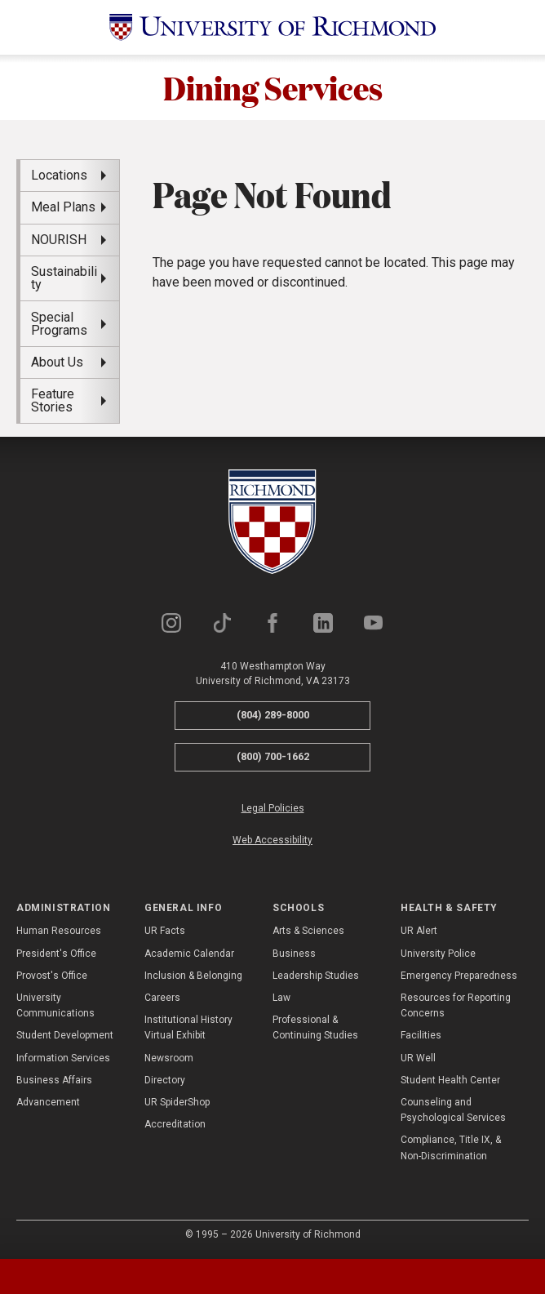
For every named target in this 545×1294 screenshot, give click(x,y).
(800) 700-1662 (273, 757)
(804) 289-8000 (273, 715)
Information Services (63, 1058)
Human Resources (58, 931)
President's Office (56, 953)
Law (281, 997)
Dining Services (273, 87)
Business (294, 953)
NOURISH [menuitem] (58, 239)
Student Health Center (450, 1080)
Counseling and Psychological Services (453, 1109)
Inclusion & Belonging (193, 975)
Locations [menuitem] (59, 175)
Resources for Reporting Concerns (456, 1005)
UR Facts (164, 931)
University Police (438, 953)
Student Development (64, 1036)
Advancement (48, 1102)
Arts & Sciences (308, 931)
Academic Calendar (189, 953)
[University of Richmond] (272, 27)
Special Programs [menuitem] (59, 323)
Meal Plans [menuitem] (63, 208)
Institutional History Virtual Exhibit (188, 1028)
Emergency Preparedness (459, 975)
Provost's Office (51, 975)
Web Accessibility (272, 840)
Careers (162, 997)
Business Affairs (54, 1080)
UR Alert (419, 931)
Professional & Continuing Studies (315, 1028)
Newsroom (168, 1058)
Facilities (421, 1036)
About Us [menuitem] (57, 362)
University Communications (55, 1005)
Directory (164, 1080)
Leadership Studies (315, 975)
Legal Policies (272, 808)
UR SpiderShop (177, 1102)
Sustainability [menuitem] (64, 279)
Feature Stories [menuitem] (52, 401)
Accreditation (175, 1125)
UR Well (418, 1058)
